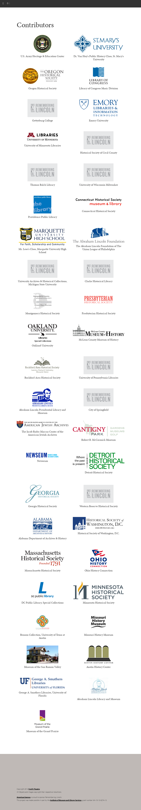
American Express (24, 797)
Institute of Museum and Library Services (65, 800)
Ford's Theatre (34, 789)
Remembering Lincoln (35, 773)
